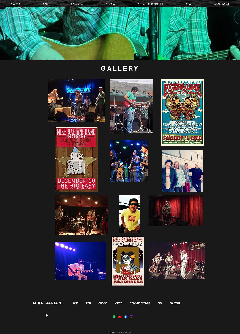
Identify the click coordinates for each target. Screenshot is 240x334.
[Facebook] (126, 317)
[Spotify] (114, 317)
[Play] (46, 315)
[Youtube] (120, 317)
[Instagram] (131, 317)
